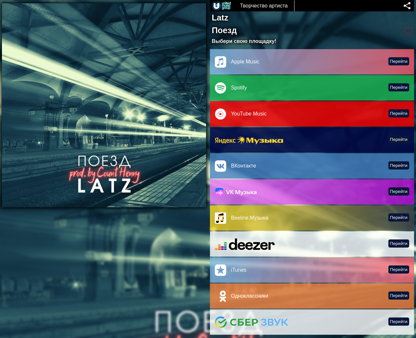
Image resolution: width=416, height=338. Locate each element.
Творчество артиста (264, 5)
